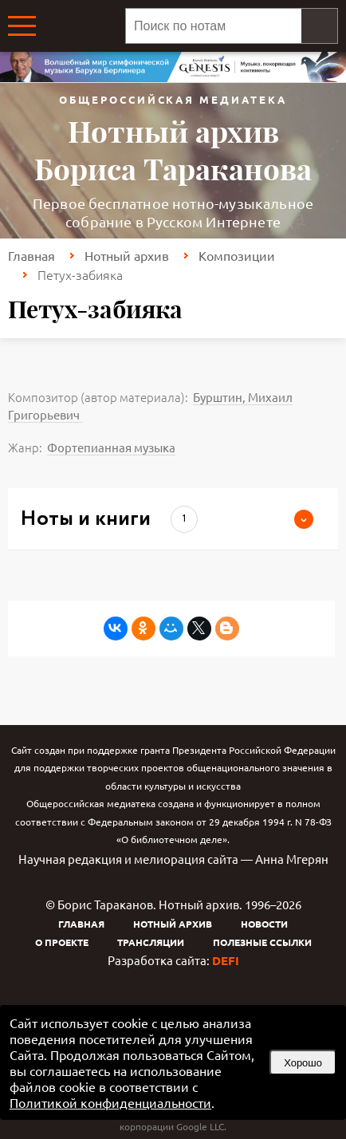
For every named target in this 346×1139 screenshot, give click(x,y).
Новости (264, 923)
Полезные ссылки (262, 942)
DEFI (225, 960)
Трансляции (150, 942)
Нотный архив (127, 255)
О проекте (61, 942)
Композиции (237, 255)
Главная (31, 255)
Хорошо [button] (303, 1063)
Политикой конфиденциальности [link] (110, 1102)
